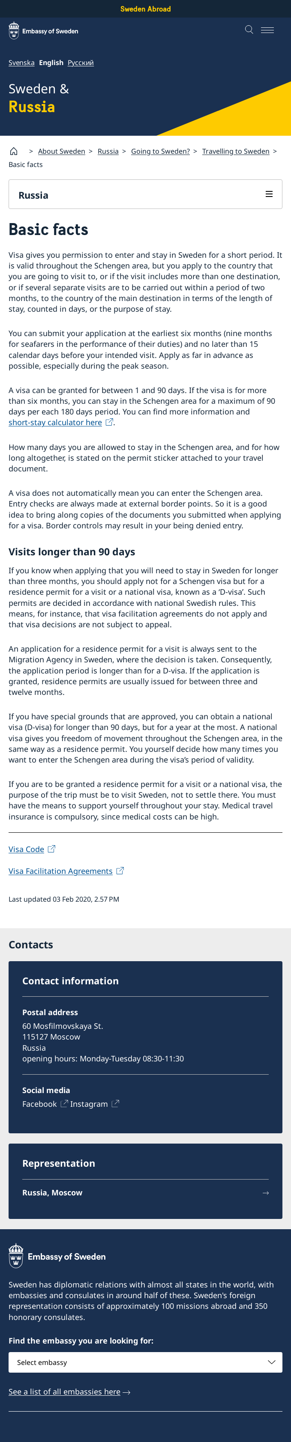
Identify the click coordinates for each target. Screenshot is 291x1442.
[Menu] (271, 30)
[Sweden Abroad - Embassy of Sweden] (51, 30)
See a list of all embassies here (64, 1391)
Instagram (89, 1104)
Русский (81, 62)
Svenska (22, 62)
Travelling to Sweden (236, 151)
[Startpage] (17, 151)
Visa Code (26, 849)
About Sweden (61, 151)
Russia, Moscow (52, 1192)
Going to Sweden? (160, 151)
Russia (108, 151)
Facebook (39, 1104)
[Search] (250, 30)
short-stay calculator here (55, 422)
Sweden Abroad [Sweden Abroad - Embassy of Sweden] (145, 9)
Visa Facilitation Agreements (61, 871)
